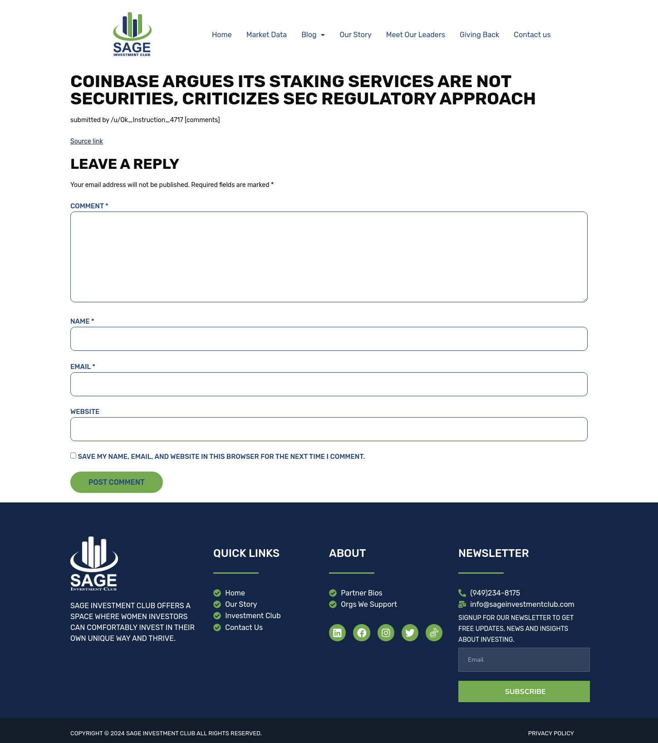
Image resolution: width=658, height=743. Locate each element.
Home (222, 34)
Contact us (532, 34)
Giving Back (479, 34)
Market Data (266, 34)
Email (82, 367)
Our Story (355, 34)
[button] (313, 35)
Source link (86, 141)
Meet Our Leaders (415, 34)
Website (84, 412)
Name (82, 321)
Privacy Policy (551, 733)
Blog (313, 34)
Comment (89, 206)
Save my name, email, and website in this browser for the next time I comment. (221, 457)
